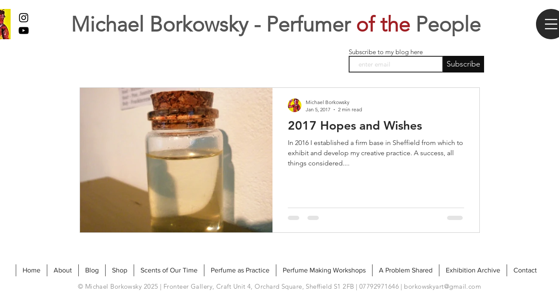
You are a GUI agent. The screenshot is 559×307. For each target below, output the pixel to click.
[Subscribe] (463, 64)
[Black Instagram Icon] (23, 18)
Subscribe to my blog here (386, 52)
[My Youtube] (23, 30)
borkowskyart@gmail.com (442, 286)
